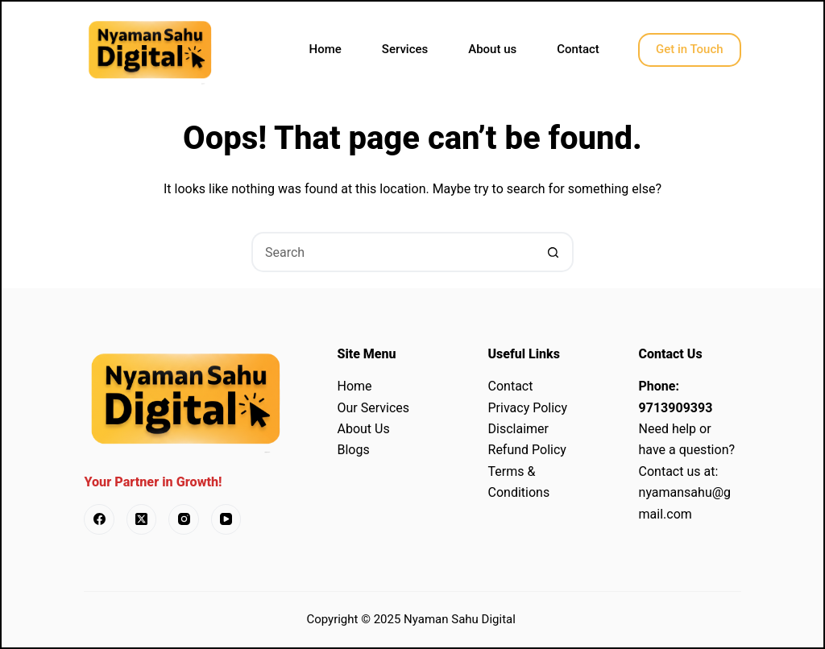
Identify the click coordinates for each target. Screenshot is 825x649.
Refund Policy (527, 449)
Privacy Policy (528, 407)
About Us (363, 428)
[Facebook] (99, 519)
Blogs (353, 449)
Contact (578, 49)
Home (325, 49)
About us (492, 49)
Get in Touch (689, 49)
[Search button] (553, 252)
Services (405, 49)
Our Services (373, 407)
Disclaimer (518, 428)
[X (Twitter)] (141, 519)
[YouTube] (226, 519)
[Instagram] (183, 519)
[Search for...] (392, 252)
